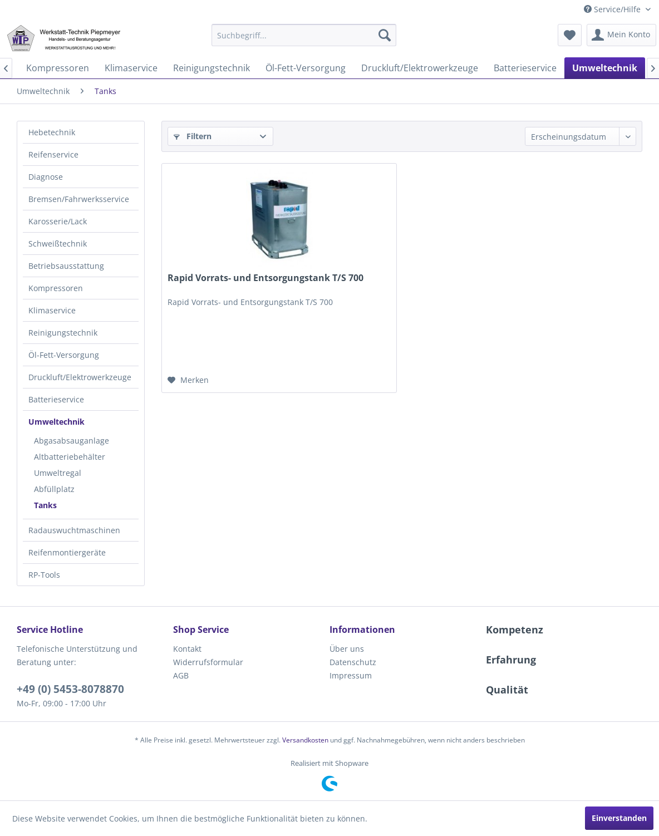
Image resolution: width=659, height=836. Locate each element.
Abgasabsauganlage (71, 440)
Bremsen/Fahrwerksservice (78, 199)
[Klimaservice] (131, 67)
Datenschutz (353, 662)
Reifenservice (53, 154)
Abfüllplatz (54, 489)
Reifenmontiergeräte (67, 552)
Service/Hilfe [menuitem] (613, 9)
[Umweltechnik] (604, 67)
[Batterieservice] (525, 67)
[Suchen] (384, 35)
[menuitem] (304, 35)
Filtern (193, 136)
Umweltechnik (56, 421)
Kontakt (187, 648)
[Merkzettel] (570, 35)
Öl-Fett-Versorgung (63, 355)
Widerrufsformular (208, 662)
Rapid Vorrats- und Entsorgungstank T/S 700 (265, 278)
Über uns (347, 648)
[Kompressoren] (57, 67)
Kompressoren (55, 288)
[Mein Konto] (621, 35)
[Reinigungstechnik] (211, 67)
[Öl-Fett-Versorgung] (305, 67)
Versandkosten (305, 740)
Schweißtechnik (57, 243)
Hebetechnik (51, 132)
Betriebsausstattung (66, 265)
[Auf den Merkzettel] (188, 380)
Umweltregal (57, 473)
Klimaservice (52, 310)
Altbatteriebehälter (69, 456)
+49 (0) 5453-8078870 (70, 689)
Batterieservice (56, 399)
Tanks (45, 505)
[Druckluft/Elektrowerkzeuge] (419, 67)
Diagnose (45, 176)
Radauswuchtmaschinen (74, 530)
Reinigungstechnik (62, 332)
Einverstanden (619, 818)
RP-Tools (44, 574)
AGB (181, 675)
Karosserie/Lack (57, 221)
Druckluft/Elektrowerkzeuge (79, 377)
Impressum (351, 675)
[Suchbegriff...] (304, 35)
